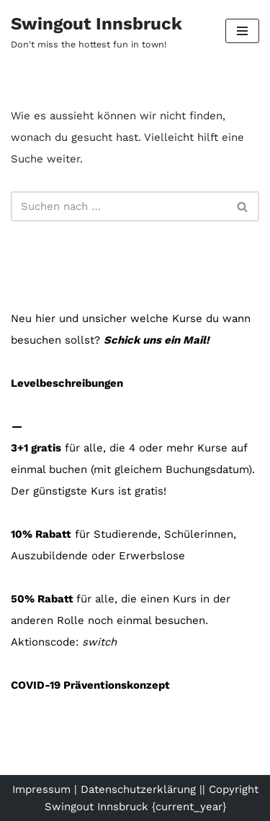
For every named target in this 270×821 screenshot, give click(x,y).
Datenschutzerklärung (138, 789)
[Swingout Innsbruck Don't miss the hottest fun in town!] (96, 31)
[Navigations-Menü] (242, 31)
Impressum (41, 789)
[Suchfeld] (119, 206)
